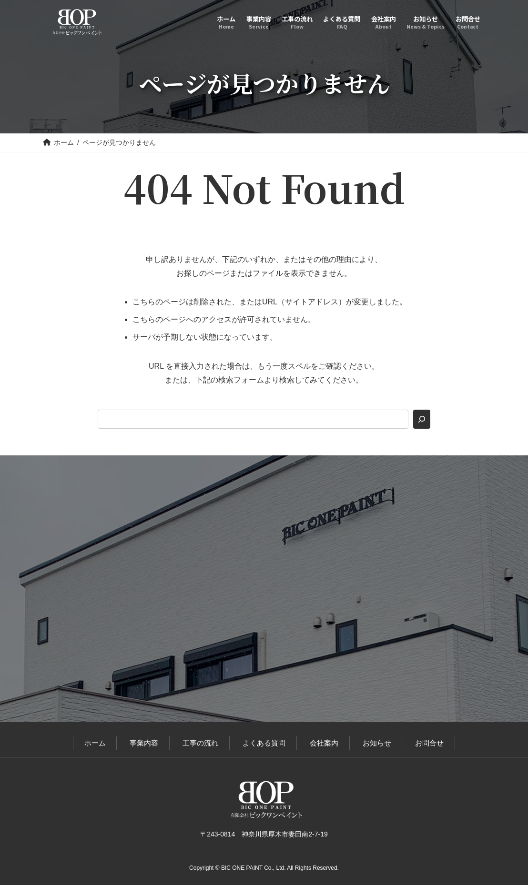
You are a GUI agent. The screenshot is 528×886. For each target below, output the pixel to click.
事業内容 (144, 744)
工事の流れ (200, 744)
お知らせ (377, 744)
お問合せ (429, 744)
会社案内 (324, 744)
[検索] (421, 419)
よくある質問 (264, 744)
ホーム (95, 744)
